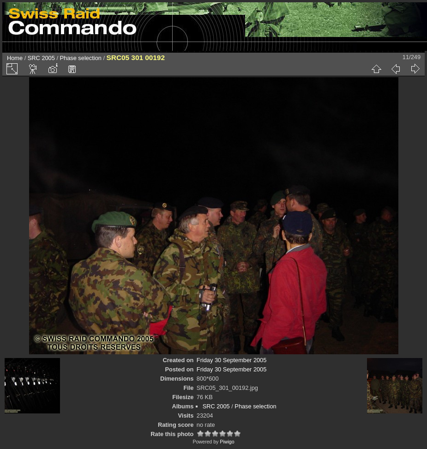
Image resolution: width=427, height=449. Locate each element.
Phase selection (81, 58)
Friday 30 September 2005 (232, 360)
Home (15, 58)
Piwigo (227, 441)
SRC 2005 (41, 58)
